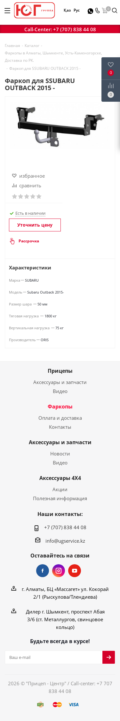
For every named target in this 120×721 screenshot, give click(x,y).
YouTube (74, 570)
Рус (76, 10)
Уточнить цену (34, 225)
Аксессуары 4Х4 (60, 478)
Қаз (67, 10)
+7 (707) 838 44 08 (74, 29)
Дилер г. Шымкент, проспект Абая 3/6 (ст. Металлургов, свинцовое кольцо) (65, 619)
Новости (60, 453)
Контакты (60, 427)
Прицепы (60, 370)
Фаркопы (60, 406)
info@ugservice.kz (65, 541)
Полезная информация (60, 498)
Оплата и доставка (60, 418)
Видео (60, 391)
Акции (60, 489)
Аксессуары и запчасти (60, 382)
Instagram (58, 570)
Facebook (42, 570)
